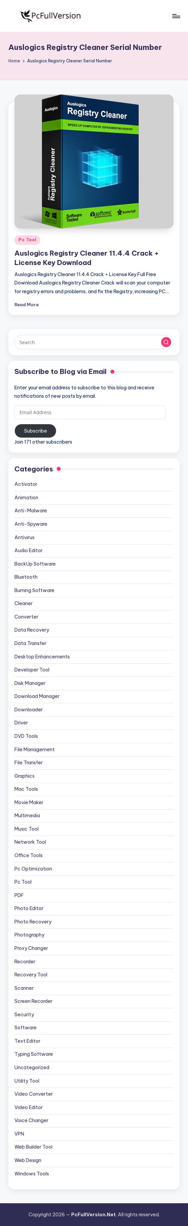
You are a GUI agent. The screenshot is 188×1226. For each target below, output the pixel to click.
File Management (34, 750)
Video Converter (33, 1094)
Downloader (28, 710)
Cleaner (23, 603)
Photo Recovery (32, 922)
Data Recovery (31, 630)
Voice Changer (31, 1120)
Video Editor (28, 1107)
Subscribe (35, 431)
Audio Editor (28, 550)
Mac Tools (26, 789)
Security (24, 1015)
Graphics (24, 776)
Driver (21, 723)
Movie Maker (28, 802)
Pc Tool (27, 239)
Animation (26, 498)
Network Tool (30, 842)
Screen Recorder (33, 1001)
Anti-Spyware (30, 524)
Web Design (27, 1160)
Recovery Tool (30, 975)
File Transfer (28, 763)
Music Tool (26, 829)
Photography (29, 935)
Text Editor (27, 1041)
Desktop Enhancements (42, 657)
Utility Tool (26, 1081)
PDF (19, 895)
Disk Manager (29, 683)
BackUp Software (35, 564)
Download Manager (36, 696)
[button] (166, 342)
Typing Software (33, 1054)
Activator (25, 484)
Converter (26, 617)
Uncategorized (31, 1067)
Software (25, 1028)
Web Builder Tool (33, 1147)
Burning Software (34, 590)
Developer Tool (31, 670)
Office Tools (28, 855)
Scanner (24, 988)
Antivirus (24, 537)
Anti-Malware (30, 511)
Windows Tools (31, 1174)
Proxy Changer (31, 948)
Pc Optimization (33, 869)
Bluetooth (26, 577)
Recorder (24, 962)
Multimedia (27, 816)
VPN (19, 1134)
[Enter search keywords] (93, 342)
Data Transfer (30, 643)
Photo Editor (28, 908)
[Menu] (175, 16)
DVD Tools (26, 736)
